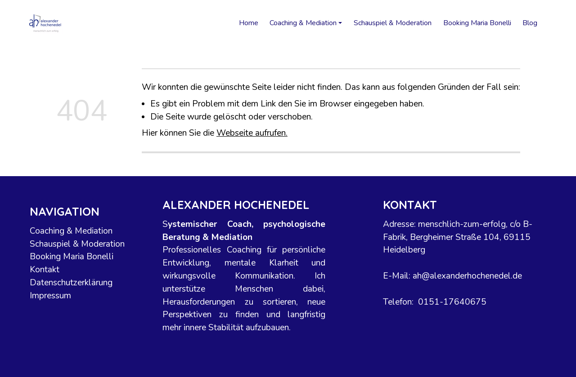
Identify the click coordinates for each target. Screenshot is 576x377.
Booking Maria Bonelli (477, 23)
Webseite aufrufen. (252, 133)
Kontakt (45, 269)
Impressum (51, 296)
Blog (529, 23)
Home (248, 23)
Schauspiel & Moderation (393, 23)
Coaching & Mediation (71, 231)
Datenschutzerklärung (71, 282)
